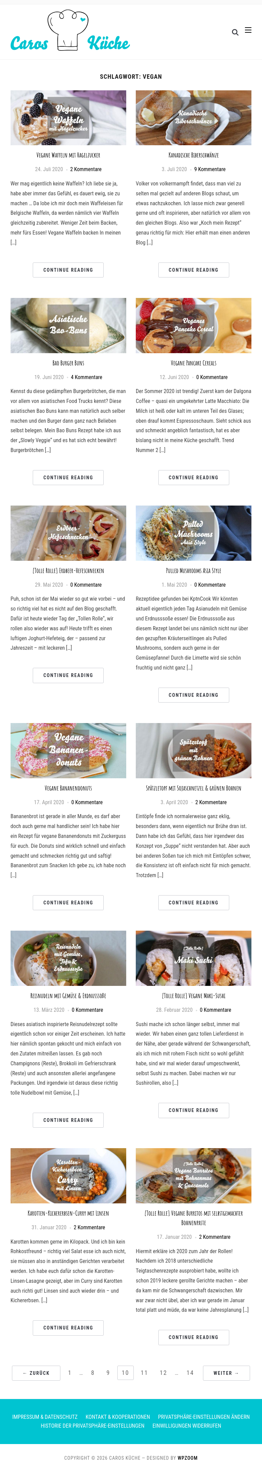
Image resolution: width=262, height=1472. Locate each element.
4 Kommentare (86, 377)
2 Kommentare (86, 169)
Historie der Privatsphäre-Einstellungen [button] (93, 1426)
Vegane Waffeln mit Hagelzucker (68, 155)
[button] (248, 30)
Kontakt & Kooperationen (118, 1417)
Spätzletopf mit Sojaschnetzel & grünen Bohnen (194, 788)
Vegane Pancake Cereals (193, 363)
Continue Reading (68, 270)
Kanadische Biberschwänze (194, 155)
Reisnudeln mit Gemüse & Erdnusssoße (68, 995)
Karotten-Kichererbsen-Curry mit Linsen (68, 1213)
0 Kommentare (212, 377)
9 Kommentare (209, 169)
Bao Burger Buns (68, 363)
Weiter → (226, 1373)
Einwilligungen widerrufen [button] (186, 1426)
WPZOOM (188, 1458)
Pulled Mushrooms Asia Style (193, 570)
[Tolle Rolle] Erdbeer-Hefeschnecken (68, 570)
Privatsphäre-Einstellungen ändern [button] (204, 1417)
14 (190, 1372)
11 (144, 1372)
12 (163, 1372)
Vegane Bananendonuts (68, 788)
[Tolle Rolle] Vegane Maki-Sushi (193, 995)
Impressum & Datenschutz (44, 1417)
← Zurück (36, 1373)
